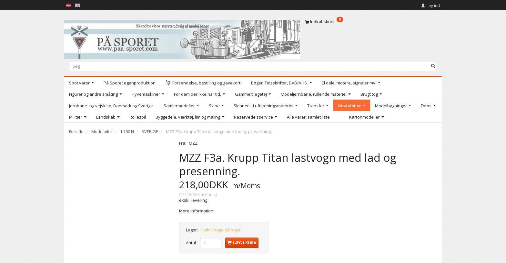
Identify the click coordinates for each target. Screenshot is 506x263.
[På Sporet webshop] (182, 38)
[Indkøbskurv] (371, 21)
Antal (191, 243)
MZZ (193, 143)
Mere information (196, 211)
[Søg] (433, 66)
